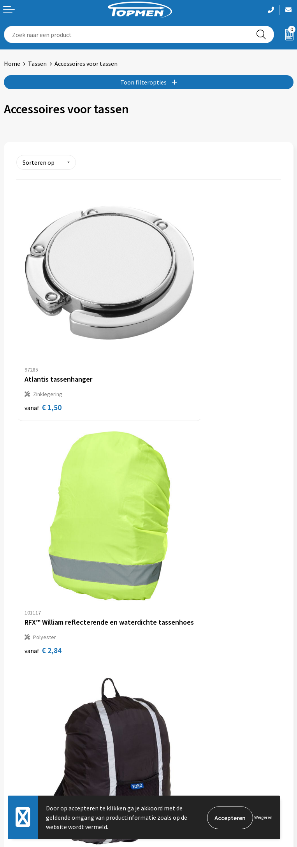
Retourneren (21, 757)
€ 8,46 (43, 543)
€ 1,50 (43, 352)
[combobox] (126, 34)
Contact (15, 745)
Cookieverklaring (175, 757)
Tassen (37, 63)
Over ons (164, 625)
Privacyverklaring (175, 769)
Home (12, 63)
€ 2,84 (175, 352)
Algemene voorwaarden (183, 745)
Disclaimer (166, 781)
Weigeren (263, 817)
